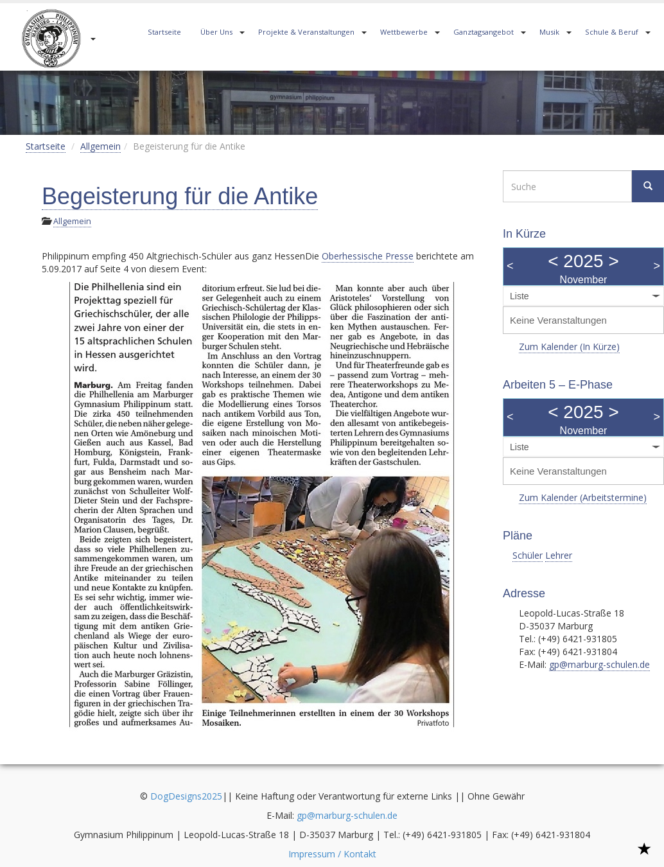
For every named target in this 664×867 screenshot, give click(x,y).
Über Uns (216, 32)
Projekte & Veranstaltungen (306, 32)
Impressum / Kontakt (332, 854)
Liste (519, 296)
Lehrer (558, 555)
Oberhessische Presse (368, 256)
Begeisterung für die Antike (180, 196)
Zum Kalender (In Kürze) (569, 346)
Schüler (527, 555)
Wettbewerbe (404, 32)
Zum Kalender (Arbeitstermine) (583, 497)
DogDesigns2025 (186, 796)
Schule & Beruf (611, 32)
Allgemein (100, 146)
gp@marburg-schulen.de (599, 664)
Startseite (164, 32)
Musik (549, 32)
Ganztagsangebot (483, 32)
